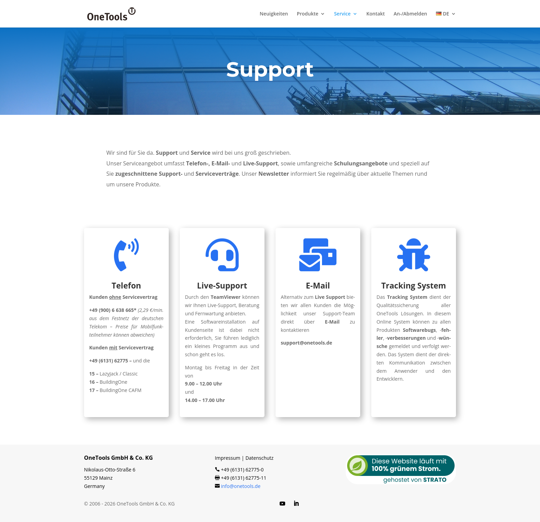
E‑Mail (318, 285)
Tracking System (413, 285)
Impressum (227, 458)
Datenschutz (259, 458)
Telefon (126, 285)
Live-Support (222, 285)
